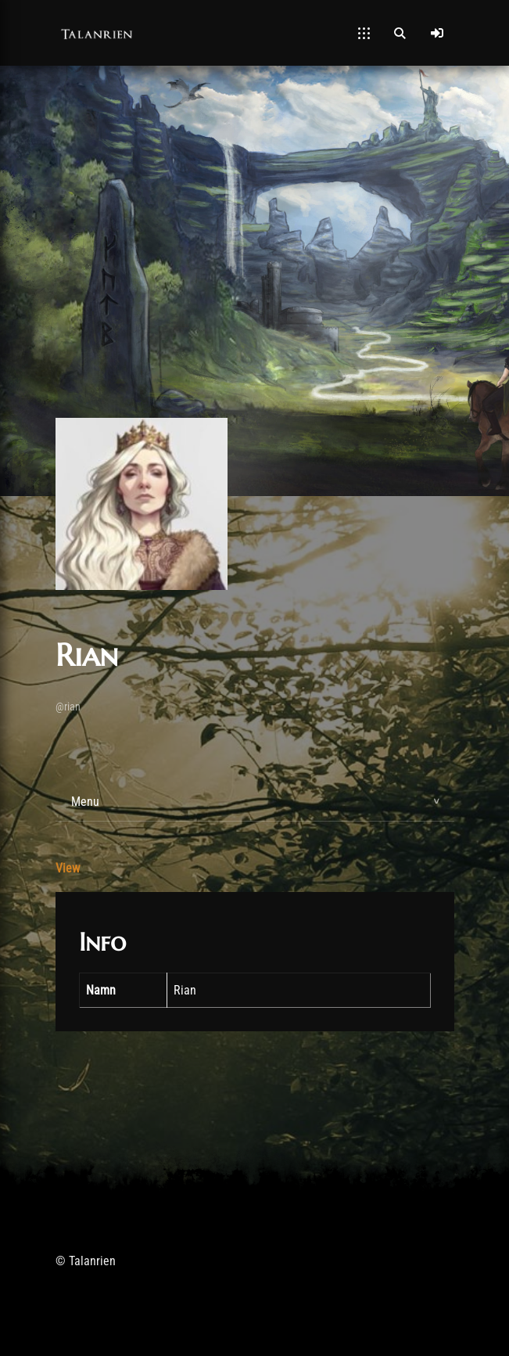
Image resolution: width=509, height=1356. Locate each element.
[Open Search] (399, 32)
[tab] (255, 802)
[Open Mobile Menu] (364, 32)
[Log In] (437, 32)
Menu (85, 801)
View (68, 868)
